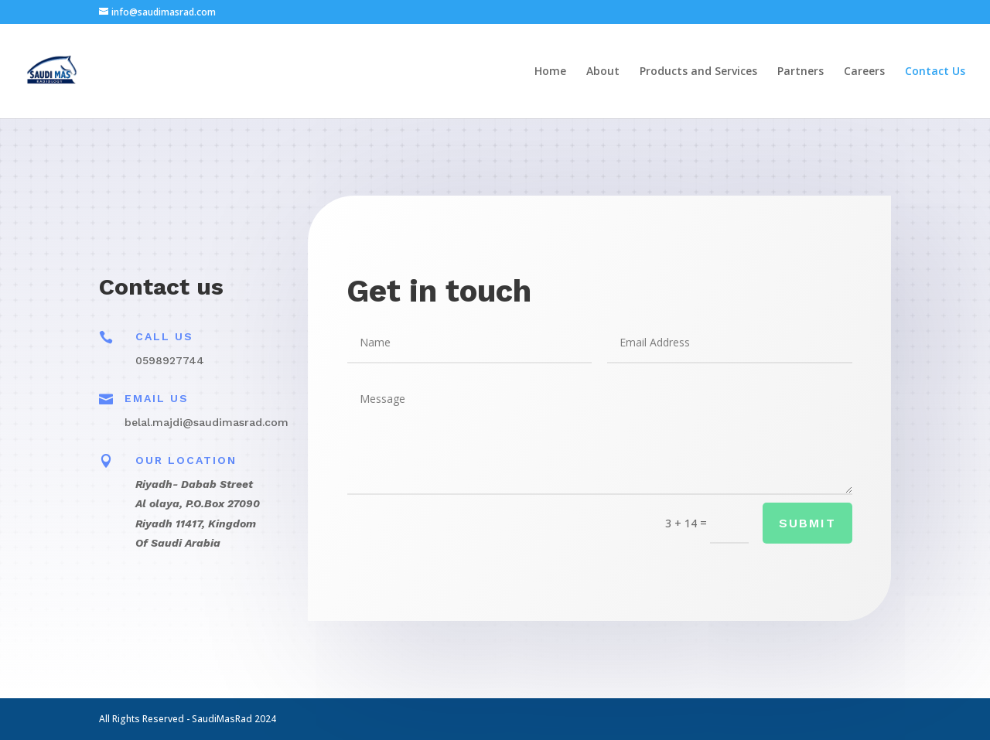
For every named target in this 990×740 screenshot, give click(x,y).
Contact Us (935, 72)
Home (550, 72)
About (603, 72)
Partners (800, 72)
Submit (805, 524)
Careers (864, 72)
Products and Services (698, 72)
